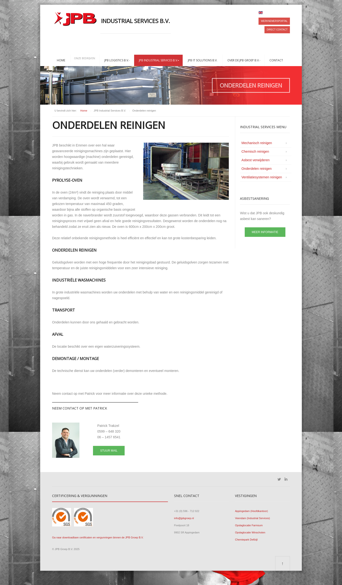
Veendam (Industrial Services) (252, 518)
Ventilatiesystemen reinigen (261, 177)
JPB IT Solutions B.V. (202, 60)
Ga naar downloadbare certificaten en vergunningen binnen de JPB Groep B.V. (97, 537)
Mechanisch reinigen (256, 143)
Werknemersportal (274, 21)
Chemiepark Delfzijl (246, 539)
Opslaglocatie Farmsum (249, 525)
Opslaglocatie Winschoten (250, 532)
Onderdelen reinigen (256, 169)
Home (61, 60)
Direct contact (277, 29)
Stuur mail (108, 450)
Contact (276, 60)
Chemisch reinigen (255, 151)
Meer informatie (265, 232)
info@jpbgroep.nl (184, 518)
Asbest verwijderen (255, 160)
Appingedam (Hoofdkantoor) (251, 511)
